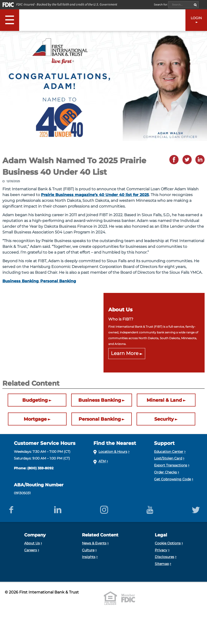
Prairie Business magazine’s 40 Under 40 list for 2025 (95, 194)
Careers (30, 550)
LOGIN (196, 18)
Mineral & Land (164, 400)
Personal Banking (58, 281)
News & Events (94, 543)
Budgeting (35, 400)
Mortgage (35, 419)
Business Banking (20, 281)
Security (164, 419)
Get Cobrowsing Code (172, 479)
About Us (32, 543)
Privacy (161, 550)
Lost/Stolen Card (168, 458)
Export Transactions (170, 465)
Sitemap (162, 564)
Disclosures (164, 557)
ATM (102, 461)
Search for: (161, 4)
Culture (88, 550)
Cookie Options (168, 543)
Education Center (168, 451)
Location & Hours (112, 451)
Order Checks (165, 472)
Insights (88, 557)
